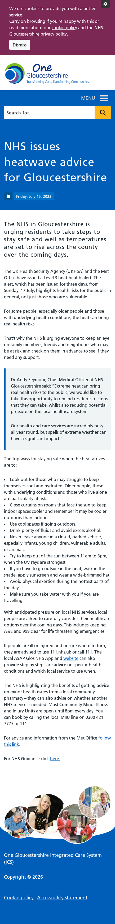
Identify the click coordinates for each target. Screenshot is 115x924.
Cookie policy (19, 898)
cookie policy (64, 27)
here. (55, 758)
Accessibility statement (62, 898)
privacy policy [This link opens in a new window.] (54, 34)
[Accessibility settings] (105, 4)
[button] (88, 98)
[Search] (57, 112)
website (70, 658)
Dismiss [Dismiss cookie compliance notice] (19, 45)
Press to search (103, 112)
